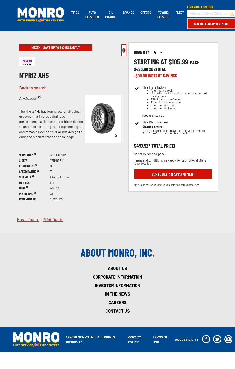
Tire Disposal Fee (155, 122)
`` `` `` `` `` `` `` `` (157, 52)
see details (142, 163)
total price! (162, 145)
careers (117, 302)
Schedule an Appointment (211, 24)
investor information (117, 285)
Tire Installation (177, 98)
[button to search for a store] (232, 13)
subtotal (157, 69)
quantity (149, 52)
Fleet (179, 12)
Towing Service (163, 15)
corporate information (117, 276)
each (195, 62)
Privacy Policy (134, 339)
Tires (75, 12)
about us (117, 268)
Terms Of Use (160, 339)
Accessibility (186, 340)
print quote (53, 219)
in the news (117, 293)
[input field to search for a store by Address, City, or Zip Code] (211, 13)
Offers (145, 12)
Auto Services (92, 15)
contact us (117, 310)
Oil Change (110, 15)
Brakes (128, 12)
